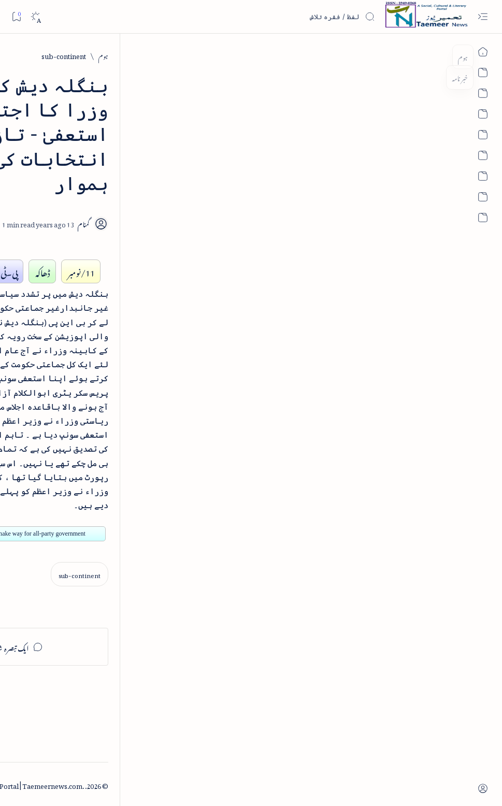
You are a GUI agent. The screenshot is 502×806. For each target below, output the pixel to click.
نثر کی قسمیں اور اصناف (97, 183)
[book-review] (82, 240)
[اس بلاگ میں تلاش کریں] (297, 16)
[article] (43, 596)
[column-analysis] (43, 696)
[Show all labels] (122, 728)
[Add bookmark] (213, 163)
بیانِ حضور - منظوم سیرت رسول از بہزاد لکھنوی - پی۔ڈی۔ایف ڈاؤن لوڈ (71, 444)
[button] (25, 79)
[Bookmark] (16, 16)
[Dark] (35, 17)
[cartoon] (113, 696)
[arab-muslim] (113, 596)
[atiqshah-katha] (43, 629)
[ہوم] (447, 55)
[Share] (185, 175)
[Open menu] (483, 17)
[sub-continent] (407, 55)
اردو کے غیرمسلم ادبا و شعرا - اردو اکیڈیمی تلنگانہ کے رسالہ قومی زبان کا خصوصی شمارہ (78, 359)
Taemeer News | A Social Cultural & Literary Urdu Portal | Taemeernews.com (308, 784)
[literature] (88, 159)
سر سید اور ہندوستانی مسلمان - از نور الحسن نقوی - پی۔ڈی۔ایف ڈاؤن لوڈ (75, 518)
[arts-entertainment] (113, 629)
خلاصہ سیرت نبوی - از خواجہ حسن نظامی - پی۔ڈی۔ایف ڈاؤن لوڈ (71, 275)
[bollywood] (113, 663)
